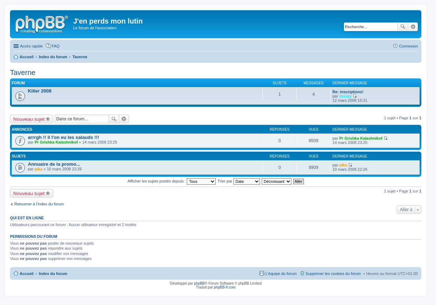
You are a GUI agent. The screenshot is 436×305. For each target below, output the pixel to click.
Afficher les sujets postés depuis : (171, 181)
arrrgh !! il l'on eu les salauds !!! (63, 137)
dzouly (345, 96)
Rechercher (402, 26)
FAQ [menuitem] (56, 46)
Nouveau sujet (29, 119)
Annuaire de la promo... (54, 164)
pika (38, 169)
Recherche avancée (413, 26)
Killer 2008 (39, 91)
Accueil (27, 273)
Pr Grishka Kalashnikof (56, 142)
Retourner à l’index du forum (39, 204)
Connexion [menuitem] (408, 46)
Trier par (238, 181)
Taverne (22, 72)
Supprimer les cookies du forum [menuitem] (333, 273)
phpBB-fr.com (225, 287)
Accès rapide (31, 46)
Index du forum (53, 273)
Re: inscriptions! (348, 92)
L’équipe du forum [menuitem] (280, 273)
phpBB (199, 283)
